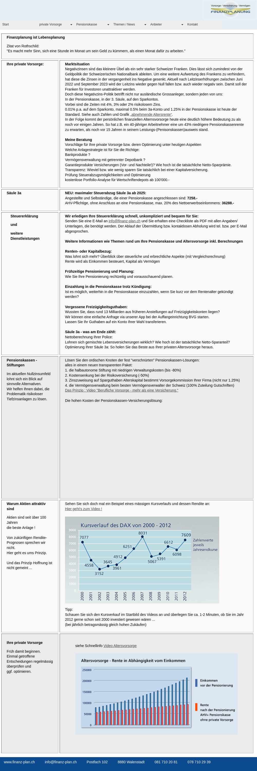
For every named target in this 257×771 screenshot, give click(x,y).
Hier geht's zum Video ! (83, 509)
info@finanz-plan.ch (125, 221)
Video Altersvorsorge (120, 646)
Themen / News (124, 24)
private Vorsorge (50, 24)
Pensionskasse (86, 24)
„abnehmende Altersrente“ (151, 114)
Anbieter (156, 24)
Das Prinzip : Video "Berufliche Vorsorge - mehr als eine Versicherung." (121, 390)
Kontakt (192, 24)
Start (5, 24)
